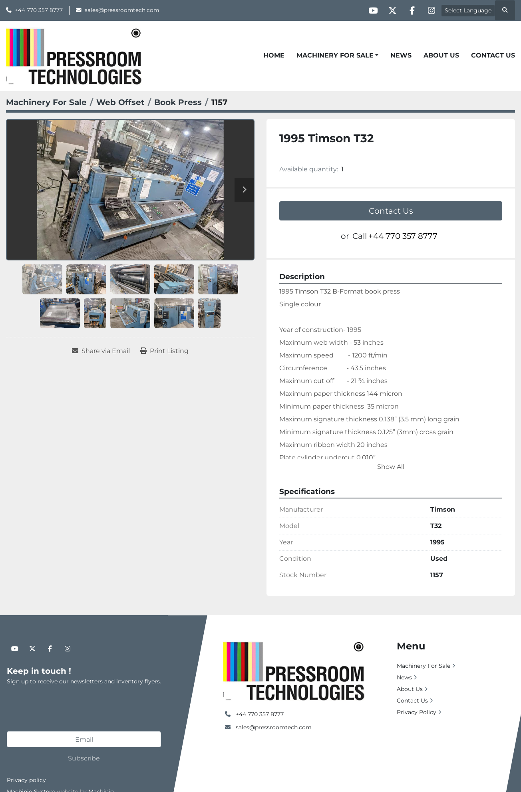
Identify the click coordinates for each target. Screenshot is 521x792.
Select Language (468, 10)
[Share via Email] (101, 351)
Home (273, 55)
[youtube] (370, 10)
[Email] (84, 739)
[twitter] (390, 10)
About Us (441, 55)
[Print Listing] (164, 351)
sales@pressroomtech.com (122, 10)
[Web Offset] (120, 102)
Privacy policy (26, 780)
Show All (390, 466)
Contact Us (493, 55)
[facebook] (411, 10)
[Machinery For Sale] (46, 102)
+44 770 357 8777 (39, 10)
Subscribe (84, 758)
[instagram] (431, 10)
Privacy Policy (416, 712)
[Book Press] (178, 102)
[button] (337, 55)
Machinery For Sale (335, 55)
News (401, 55)
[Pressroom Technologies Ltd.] (293, 670)
